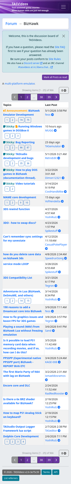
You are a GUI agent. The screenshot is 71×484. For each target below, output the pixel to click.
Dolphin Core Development (21, 436)
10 (26, 202)
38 (41, 97)
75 (28, 120)
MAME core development (19, 197)
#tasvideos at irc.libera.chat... (34, 67)
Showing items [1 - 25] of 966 (38, 90)
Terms (46, 472)
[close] (64, 36)
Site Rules (55, 59)
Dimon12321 (54, 178)
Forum (11, 23)
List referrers (11, 478)
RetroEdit (52, 158)
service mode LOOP (16, 264)
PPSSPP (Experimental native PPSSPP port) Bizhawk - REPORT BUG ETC (22, 362)
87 (28, 147)
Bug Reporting (25, 142)
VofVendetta (54, 201)
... (34, 97)
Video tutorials (25, 183)
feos (49, 114)
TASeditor (52, 430)
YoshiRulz (52, 217)
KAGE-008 (52, 362)
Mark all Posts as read (55, 77)
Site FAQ (60, 47)
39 (49, 97)
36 (28, 163)
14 (21, 300)
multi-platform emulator (20, 83)
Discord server (32, 63)
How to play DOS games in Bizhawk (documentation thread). (20, 174)
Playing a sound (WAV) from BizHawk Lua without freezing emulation (23, 330)
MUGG (51, 130)
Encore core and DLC (16, 385)
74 (21, 120)
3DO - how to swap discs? (19, 223)
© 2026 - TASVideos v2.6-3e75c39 (21, 472)
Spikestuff (53, 231)
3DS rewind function (16, 209)
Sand (50, 330)
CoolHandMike (56, 191)
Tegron (51, 285)
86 (21, 147)
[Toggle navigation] (63, 7)
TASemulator (54, 146)
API (56, 472)
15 (28, 300)
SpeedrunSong (56, 258)
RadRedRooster (56, 393)
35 (21, 163)
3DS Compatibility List (17, 277)
